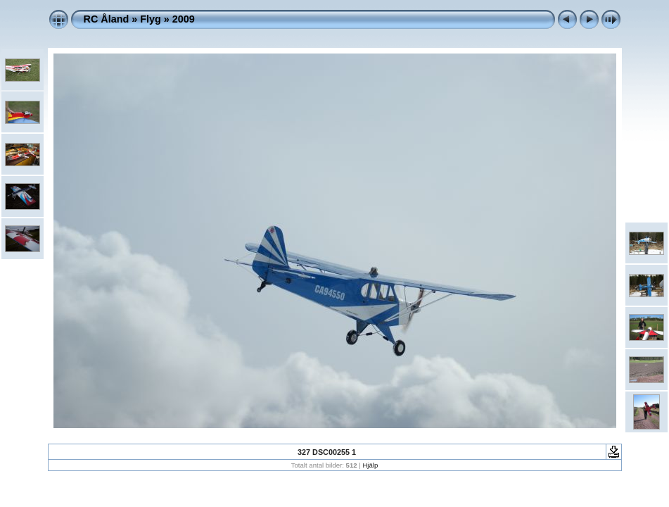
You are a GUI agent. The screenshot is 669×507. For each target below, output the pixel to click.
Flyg (150, 19)
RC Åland (106, 19)
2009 (183, 19)
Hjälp (370, 465)
